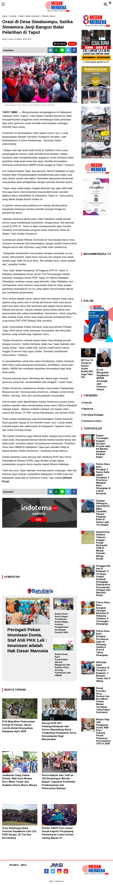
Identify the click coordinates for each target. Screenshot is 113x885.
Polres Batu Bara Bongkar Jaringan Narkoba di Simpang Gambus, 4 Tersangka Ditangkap (103, 613)
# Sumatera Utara (91, 421)
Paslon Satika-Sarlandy (29, 16)
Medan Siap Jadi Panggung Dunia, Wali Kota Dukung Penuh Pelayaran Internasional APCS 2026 (103, 731)
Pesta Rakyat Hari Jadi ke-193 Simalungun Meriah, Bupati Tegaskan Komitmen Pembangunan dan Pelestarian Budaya (58, 782)
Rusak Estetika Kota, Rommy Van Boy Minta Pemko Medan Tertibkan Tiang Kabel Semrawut (103, 700)
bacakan (60, 43)
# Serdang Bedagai (92, 415)
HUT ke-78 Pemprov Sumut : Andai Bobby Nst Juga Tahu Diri (87, 368)
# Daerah (86, 402)
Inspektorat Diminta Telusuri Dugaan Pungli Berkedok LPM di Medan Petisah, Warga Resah (103, 545)
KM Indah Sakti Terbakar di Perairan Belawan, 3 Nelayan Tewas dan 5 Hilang (103, 671)
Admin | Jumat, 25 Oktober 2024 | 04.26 (16, 39)
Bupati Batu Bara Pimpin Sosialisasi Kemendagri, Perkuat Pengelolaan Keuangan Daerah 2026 (62, 623)
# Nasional (87, 409)
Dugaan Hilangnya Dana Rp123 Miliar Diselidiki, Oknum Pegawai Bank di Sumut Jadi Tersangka (103, 512)
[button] (110, 1)
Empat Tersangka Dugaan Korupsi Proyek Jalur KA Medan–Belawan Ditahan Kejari (103, 446)
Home (4, 16)
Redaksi (14, 865)
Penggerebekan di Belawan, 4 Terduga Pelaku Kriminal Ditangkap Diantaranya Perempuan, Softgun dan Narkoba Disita (103, 581)
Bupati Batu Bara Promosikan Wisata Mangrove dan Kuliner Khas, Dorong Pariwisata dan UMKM (63, 665)
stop (72, 43)
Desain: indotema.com (56, 881)
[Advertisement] (39, 552)
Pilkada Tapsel (48, 16)
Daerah (13, 16)
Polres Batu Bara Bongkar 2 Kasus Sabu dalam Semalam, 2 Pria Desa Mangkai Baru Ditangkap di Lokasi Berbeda (103, 479)
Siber (24, 865)
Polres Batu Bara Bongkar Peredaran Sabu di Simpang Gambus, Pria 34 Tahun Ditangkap (103, 643)
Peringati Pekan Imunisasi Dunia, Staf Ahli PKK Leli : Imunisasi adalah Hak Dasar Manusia (27, 640)
